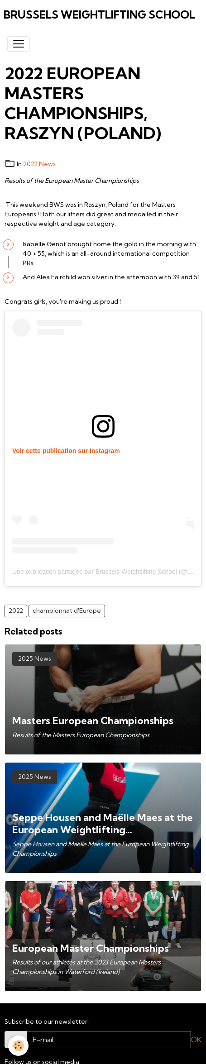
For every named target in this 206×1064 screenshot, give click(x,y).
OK (196, 1039)
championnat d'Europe (67, 610)
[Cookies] (18, 1045)
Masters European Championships (92, 721)
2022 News (39, 164)
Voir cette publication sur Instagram (66, 450)
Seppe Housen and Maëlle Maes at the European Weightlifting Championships (102, 823)
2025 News (34, 658)
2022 (16, 610)
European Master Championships (90, 948)
